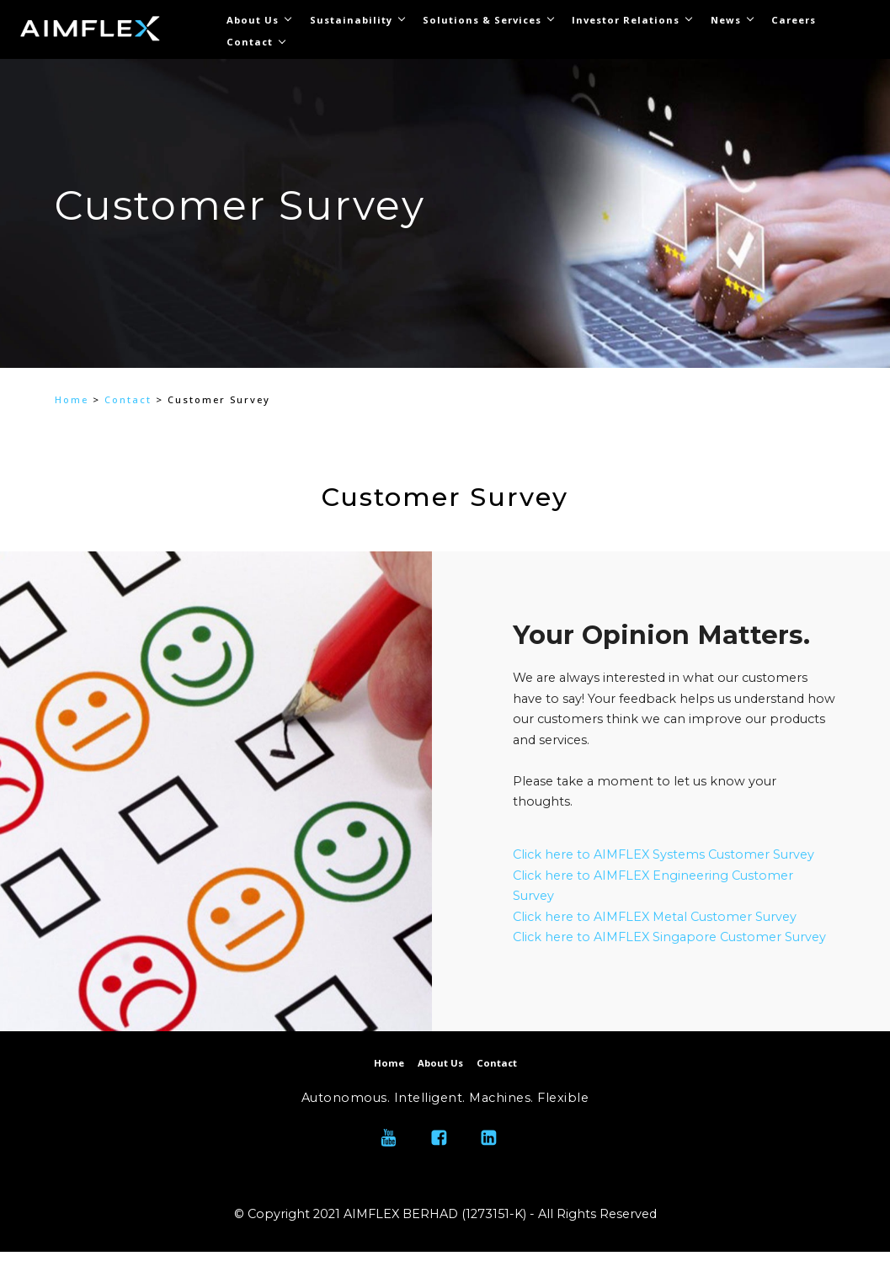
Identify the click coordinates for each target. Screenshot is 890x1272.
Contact (249, 41)
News (726, 19)
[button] (75, 270)
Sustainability (351, 19)
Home (71, 399)
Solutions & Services (482, 19)
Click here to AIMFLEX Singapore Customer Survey (671, 937)
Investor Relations (625, 19)
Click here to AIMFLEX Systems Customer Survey (663, 854)
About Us (252, 19)
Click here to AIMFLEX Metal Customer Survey (656, 916)
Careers (793, 19)
